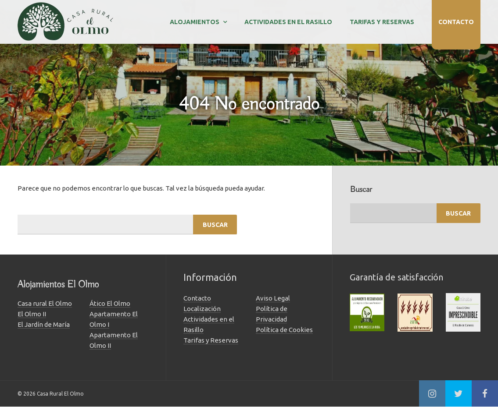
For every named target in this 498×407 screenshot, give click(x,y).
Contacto (456, 21)
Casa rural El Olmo (45, 303)
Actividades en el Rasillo (288, 21)
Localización (202, 308)
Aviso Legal (273, 298)
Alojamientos (194, 21)
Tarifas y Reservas (382, 21)
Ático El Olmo (110, 303)
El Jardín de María (44, 324)
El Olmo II (32, 314)
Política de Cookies (284, 329)
